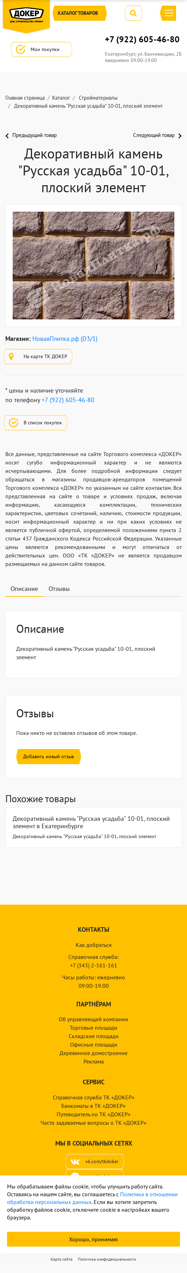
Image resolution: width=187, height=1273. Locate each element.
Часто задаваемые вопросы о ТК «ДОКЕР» (93, 1122)
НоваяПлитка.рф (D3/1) (65, 339)
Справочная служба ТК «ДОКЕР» (94, 1097)
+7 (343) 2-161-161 (93, 965)
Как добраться (94, 944)
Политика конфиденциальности (107, 1259)
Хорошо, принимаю (93, 1239)
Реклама (93, 1061)
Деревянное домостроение (93, 1052)
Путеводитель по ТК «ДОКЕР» (94, 1114)
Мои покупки (41, 49)
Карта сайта (62, 1259)
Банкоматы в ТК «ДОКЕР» (93, 1105)
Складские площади (94, 1036)
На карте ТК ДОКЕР (38, 356)
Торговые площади (93, 1027)
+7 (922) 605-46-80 (142, 39)
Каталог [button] (79, 13)
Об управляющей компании (93, 1019)
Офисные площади (93, 1044)
